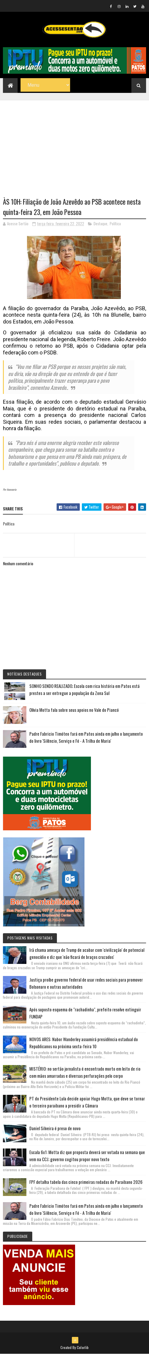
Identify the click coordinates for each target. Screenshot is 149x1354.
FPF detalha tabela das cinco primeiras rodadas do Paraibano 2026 (86, 1182)
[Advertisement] (74, 141)
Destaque (100, 223)
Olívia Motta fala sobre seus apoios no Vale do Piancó (74, 709)
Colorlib (83, 1347)
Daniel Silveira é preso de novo (55, 1128)
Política (115, 223)
